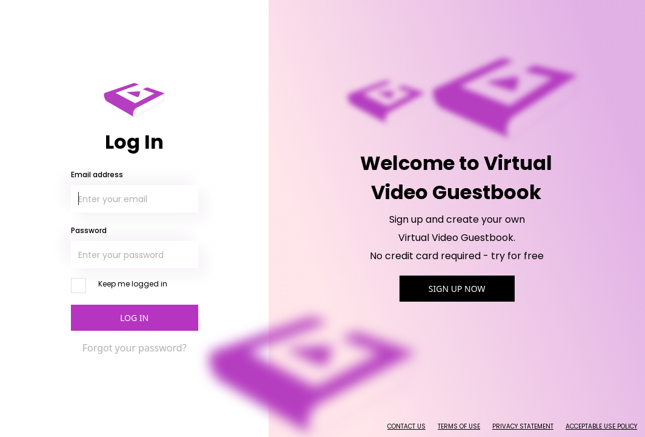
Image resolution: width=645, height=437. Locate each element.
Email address (97, 174)
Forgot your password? (134, 347)
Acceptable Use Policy (601, 426)
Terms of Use (459, 426)
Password (89, 230)
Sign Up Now (457, 288)
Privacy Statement (522, 426)
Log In (134, 318)
